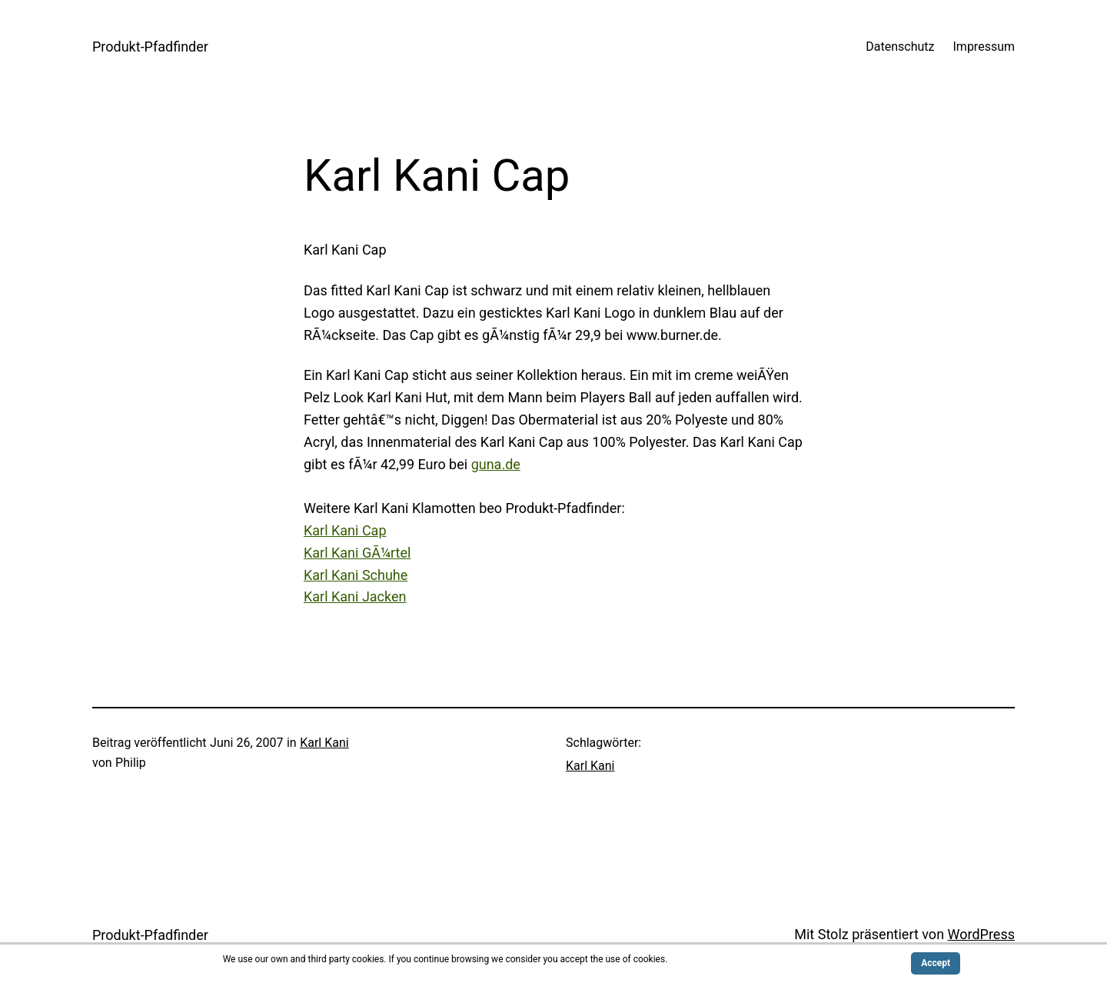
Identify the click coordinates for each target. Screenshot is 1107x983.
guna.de (495, 464)
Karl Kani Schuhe (355, 575)
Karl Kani (324, 742)
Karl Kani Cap (345, 530)
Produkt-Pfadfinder (150, 46)
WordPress (981, 934)
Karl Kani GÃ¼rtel (357, 553)
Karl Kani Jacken (355, 596)
